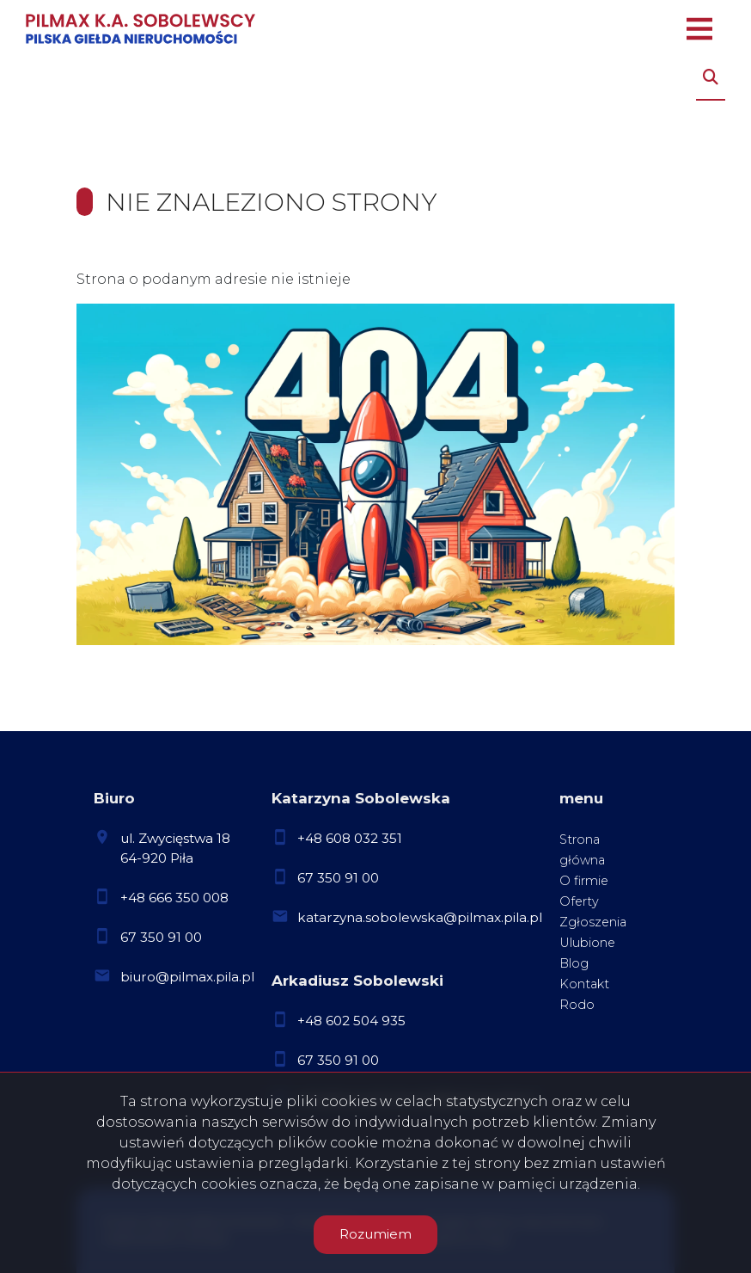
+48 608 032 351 (349, 838)
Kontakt (584, 984)
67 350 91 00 (161, 937)
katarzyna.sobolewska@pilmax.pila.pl (419, 917)
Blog (574, 963)
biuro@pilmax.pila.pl (187, 977)
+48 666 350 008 (174, 897)
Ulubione (587, 942)
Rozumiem (375, 1234)
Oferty (579, 901)
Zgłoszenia (592, 922)
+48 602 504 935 (351, 1020)
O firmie (583, 881)
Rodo (577, 1004)
